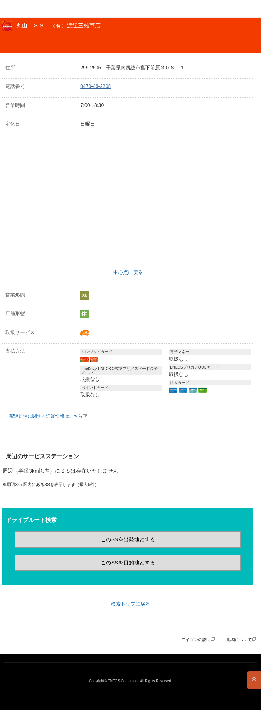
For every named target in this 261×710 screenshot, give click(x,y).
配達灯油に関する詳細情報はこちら (46, 416)
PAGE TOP (254, 680)
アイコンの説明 (196, 639)
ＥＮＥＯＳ (23, 9)
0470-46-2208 (95, 86)
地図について (239, 639)
